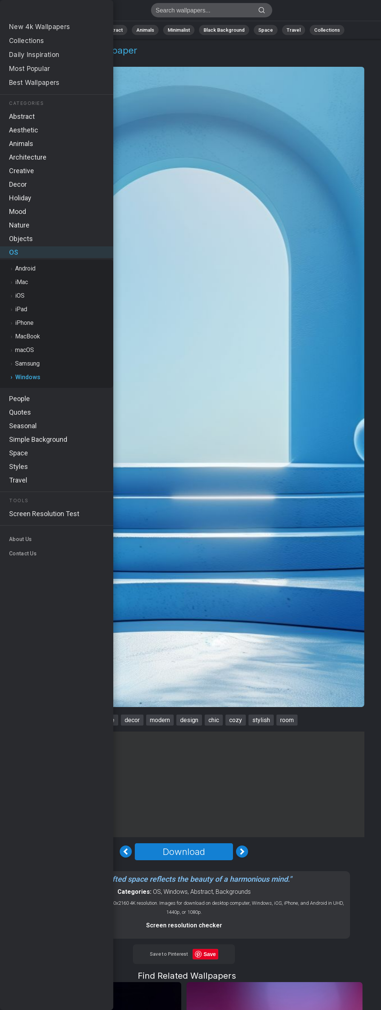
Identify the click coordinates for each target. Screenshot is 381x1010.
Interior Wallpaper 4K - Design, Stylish (45, 12)
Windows (49, 59)
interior (80, 720)
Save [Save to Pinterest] (210, 954)
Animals (145, 30)
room (287, 720)
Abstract (113, 30)
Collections (327, 30)
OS (24, 59)
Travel (294, 30)
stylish (261, 720)
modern (160, 720)
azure (107, 720)
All (58, 30)
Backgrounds (233, 891)
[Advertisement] (184, 784)
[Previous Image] (126, 852)
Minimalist (179, 30)
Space (265, 30)
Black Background (224, 30)
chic (213, 720)
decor (132, 720)
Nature (81, 30)
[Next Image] (242, 852)
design (189, 720)
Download (184, 851)
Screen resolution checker (184, 925)
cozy (235, 720)
